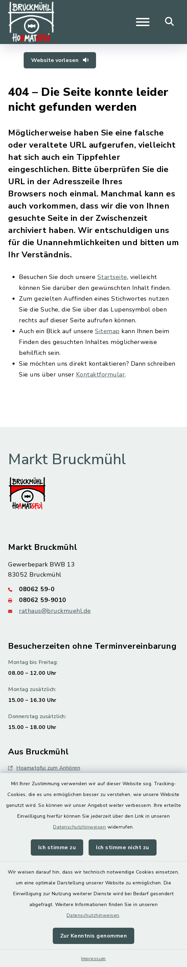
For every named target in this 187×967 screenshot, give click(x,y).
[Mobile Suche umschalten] (169, 22)
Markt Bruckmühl (67, 459)
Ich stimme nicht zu (122, 847)
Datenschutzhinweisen (79, 827)
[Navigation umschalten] (143, 22)
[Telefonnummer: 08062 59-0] (93, 589)
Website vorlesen (60, 60)
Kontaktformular (100, 374)
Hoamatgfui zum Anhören (44, 768)
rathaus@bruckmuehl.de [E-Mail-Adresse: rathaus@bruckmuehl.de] (55, 611)
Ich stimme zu (57, 847)
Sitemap (107, 331)
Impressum (93, 958)
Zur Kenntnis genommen (93, 936)
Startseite (112, 277)
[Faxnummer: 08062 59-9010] (93, 600)
